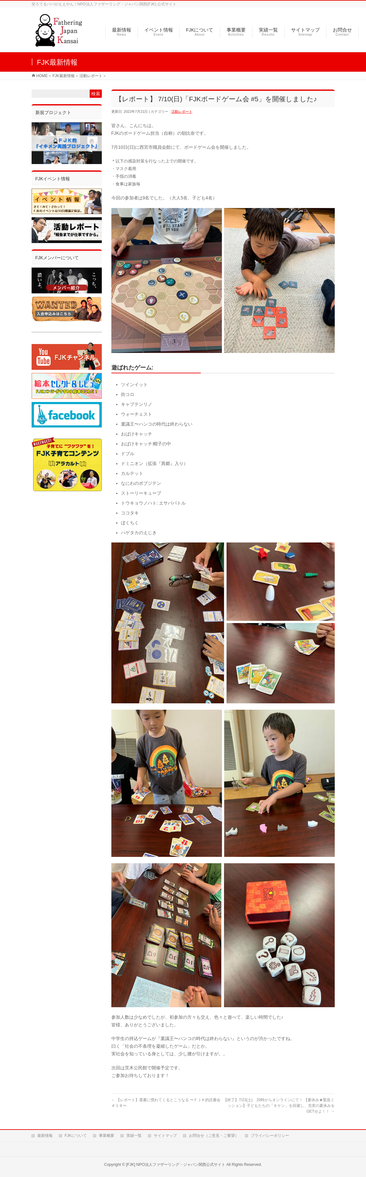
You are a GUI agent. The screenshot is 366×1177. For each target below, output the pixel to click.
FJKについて (76, 1135)
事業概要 (106, 1135)
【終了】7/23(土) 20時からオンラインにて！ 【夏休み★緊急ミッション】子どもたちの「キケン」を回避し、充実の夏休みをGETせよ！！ (278, 1106)
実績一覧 (134, 1135)
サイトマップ (165, 1135)
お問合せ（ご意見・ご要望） (214, 1135)
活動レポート (181, 111)
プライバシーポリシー (270, 1135)
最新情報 (45, 1135)
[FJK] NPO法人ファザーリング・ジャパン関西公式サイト (175, 1164)
